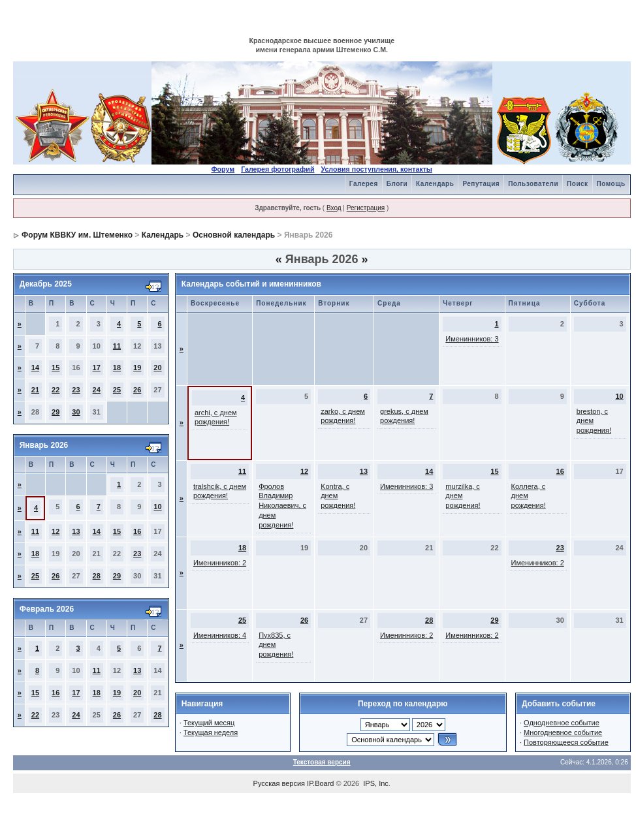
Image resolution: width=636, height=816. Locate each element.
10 (157, 506)
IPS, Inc (376, 783)
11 (117, 346)
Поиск (577, 183)
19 (137, 367)
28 (97, 576)
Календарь (435, 183)
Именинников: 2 (219, 563)
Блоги (397, 183)
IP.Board (320, 783)
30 (76, 412)
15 (55, 367)
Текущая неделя (210, 732)
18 (117, 367)
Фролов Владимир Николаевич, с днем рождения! (282, 505)
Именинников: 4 (219, 635)
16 (137, 531)
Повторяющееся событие (566, 742)
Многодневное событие (563, 732)
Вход (334, 208)
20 (157, 367)
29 (55, 412)
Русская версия (279, 783)
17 (97, 367)
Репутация (481, 183)
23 (76, 390)
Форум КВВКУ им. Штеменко (77, 235)
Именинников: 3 (471, 339)
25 (117, 390)
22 (55, 390)
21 (35, 390)
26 (137, 390)
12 (55, 531)
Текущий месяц (209, 723)
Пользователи (533, 183)
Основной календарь (234, 235)
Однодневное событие (561, 723)
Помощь (611, 183)
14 (35, 367)
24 (97, 390)
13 (76, 531)
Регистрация (366, 208)
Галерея (363, 183)
